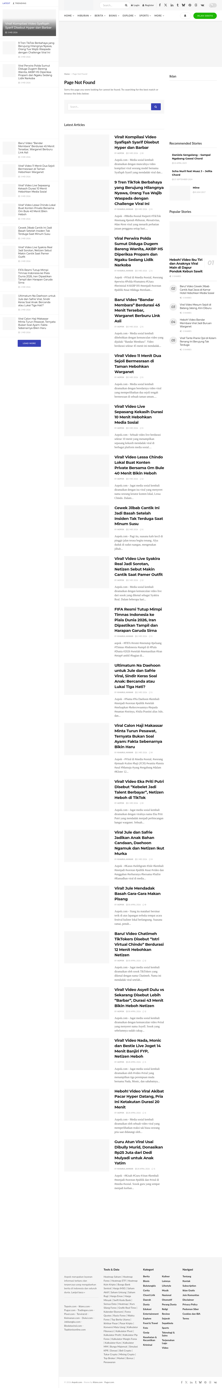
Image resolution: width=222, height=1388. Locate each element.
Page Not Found (79, 74)
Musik (165, 1290)
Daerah (147, 1299)
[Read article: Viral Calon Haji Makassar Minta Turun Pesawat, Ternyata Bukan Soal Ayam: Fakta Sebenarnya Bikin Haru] (86, 739)
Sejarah (166, 1318)
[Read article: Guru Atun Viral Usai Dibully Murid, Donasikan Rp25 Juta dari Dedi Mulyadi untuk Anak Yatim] (86, 1155)
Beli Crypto (125, 1350)
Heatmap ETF (119, 1280)
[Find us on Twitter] (165, 5)
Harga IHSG (119, 1288)
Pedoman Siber (191, 1309)
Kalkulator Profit (112, 1334)
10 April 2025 (179, 163)
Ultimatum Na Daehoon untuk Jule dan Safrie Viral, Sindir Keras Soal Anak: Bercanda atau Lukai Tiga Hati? (37, 300)
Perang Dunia (169, 1304)
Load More (29, 343)
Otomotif (167, 1299)
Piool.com (69, 1313)
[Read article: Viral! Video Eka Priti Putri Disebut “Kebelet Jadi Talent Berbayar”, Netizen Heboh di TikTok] (86, 795)
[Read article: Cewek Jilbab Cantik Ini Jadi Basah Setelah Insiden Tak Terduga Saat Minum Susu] (86, 521)
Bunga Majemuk (118, 1346)
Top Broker (109, 1358)
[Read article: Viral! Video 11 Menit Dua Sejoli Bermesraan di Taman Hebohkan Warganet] (86, 369)
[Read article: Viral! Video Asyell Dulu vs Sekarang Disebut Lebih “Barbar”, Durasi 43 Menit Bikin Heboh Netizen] (86, 1003)
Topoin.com (70, 1306)
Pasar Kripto (126, 1323)
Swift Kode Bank (122, 1300)
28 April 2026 (133, 1062)
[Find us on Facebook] (160, 5)
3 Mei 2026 (132, 153)
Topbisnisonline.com (75, 1329)
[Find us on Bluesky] (183, 5)
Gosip (146, 1332)
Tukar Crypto (110, 1354)
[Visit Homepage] (78, 5)
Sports (144, 15)
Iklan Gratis (189, 1290)
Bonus (130, 1358)
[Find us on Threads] (196, 5)
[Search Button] (126, 5)
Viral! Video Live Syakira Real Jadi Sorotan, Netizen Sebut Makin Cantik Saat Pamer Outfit (35, 252)
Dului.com (87, 1317)
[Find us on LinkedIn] (172, 5)
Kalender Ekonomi (113, 1311)
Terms (186, 1318)
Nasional (166, 1295)
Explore (128, 15)
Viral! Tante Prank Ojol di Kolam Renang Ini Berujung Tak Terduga (198, 341)
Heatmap (123, 1303)
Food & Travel (150, 1323)
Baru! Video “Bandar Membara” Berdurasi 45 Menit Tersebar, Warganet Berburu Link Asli (36, 148)
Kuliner (166, 1276)
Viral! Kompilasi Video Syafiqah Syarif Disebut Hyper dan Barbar (136, 142)
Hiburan (83, 15)
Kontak (186, 1281)
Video (165, 1347)
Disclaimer (188, 1299)
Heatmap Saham (112, 1276)
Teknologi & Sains (168, 1334)
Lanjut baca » (78, 1292)
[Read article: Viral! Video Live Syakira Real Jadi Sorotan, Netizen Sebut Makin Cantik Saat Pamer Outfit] (86, 572)
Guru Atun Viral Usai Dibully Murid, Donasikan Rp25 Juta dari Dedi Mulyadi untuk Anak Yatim (138, 1152)
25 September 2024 (182, 179)
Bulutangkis (149, 1285)
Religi (165, 1309)
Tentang (187, 1276)
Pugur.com (69, 1310)
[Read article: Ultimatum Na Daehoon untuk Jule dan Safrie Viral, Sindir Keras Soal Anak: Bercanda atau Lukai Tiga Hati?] (86, 679)
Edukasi (147, 1309)
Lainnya (166, 1281)
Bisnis (113, 15)
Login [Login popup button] (135, 5)
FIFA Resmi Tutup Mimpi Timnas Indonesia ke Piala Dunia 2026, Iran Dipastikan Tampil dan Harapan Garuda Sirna (35, 276)
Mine (196, 187)
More (158, 15)
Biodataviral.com (73, 1325)
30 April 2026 (133, 904)
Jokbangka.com (72, 1321)
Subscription (189, 1285)
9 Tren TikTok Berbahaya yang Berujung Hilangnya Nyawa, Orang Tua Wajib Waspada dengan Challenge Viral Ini (36, 47)
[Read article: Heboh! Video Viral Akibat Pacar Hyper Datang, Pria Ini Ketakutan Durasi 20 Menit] (86, 1105)
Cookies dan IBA (191, 1313)
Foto (145, 1327)
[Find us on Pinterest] (190, 5)
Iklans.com (84, 1306)
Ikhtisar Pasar (111, 1323)
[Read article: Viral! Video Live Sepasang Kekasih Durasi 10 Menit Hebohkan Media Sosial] (86, 420)
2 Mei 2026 (132, 529)
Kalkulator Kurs (113, 1342)
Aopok (120, 153)
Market (121, 1358)
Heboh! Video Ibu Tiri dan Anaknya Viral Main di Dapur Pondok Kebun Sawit (186, 265)
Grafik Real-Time (127, 1307)
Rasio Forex (119, 1315)
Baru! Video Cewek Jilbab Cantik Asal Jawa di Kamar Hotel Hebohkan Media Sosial (197, 290)
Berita (99, 15)
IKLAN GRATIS (205, 15)
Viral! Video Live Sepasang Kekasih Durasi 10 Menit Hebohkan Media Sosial (34, 188)
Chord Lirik (149, 1295)
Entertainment (151, 1313)
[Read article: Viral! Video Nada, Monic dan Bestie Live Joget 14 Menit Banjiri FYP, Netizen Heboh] (86, 1054)
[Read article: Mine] (179, 193)
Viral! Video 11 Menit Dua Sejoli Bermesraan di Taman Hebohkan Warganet (36, 169)
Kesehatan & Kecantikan (150, 1339)
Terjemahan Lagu (168, 1342)
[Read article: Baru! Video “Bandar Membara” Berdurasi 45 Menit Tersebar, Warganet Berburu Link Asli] (86, 313)
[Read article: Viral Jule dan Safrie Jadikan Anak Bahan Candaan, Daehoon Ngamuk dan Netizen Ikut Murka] (86, 846)
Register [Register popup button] (148, 5)
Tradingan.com (85, 1310)
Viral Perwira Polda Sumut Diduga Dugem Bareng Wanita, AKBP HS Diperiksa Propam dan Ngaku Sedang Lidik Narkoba (35, 72)
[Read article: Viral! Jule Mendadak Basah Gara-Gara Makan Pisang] (86, 902)
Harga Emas (116, 1296)
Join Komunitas (191, 1295)
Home (68, 15)
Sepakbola (167, 1323)
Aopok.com (77, 1382)
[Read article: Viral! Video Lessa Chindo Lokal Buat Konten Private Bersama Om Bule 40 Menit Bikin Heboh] (86, 471)
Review (166, 1313)
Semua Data (110, 1303)
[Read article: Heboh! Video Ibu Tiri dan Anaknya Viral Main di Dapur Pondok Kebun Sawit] (193, 238)
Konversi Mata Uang (114, 1327)
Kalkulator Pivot (124, 1331)
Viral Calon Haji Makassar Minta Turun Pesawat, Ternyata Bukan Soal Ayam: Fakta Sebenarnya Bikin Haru (37, 323)
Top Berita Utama (120, 1319)
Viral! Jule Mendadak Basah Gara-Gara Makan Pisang (137, 893)
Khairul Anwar (125, 209)
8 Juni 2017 (199, 192)
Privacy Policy (190, 1304)
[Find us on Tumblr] (177, 5)
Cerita (146, 1290)
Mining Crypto (127, 1354)
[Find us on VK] (202, 5)
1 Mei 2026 (141, 752)
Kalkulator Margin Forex (124, 1338)
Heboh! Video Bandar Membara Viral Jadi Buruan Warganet (196, 323)
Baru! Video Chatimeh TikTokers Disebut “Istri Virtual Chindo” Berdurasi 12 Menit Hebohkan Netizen (139, 944)
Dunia (146, 1304)
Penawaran (110, 1362)
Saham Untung (118, 1292)
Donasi (114, 1350)
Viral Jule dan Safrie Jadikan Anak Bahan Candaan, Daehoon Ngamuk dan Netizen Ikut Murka (139, 843)
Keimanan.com (72, 1317)
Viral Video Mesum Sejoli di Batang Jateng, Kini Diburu (196, 306)
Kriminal (147, 1344)
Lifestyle (166, 1285)
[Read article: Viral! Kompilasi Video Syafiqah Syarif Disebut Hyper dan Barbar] (86, 150)
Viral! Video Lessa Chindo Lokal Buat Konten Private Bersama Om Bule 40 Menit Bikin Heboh (37, 209)
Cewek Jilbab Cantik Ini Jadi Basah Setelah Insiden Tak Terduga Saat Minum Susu (35, 231)
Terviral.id (82, 1313)
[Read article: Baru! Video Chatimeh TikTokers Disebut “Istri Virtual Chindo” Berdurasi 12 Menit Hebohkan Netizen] (86, 947)
